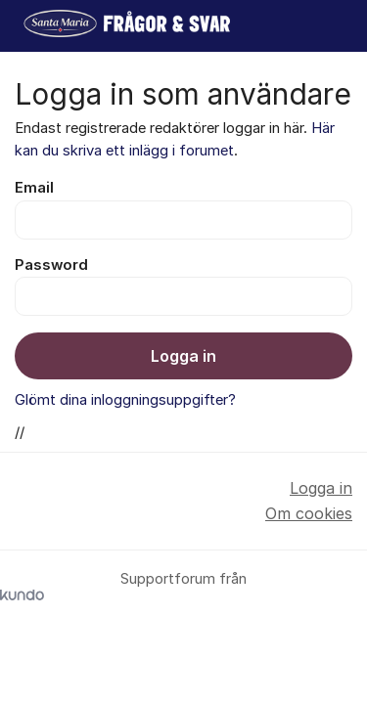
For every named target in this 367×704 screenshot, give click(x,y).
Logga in (183, 356)
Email (34, 188)
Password (51, 265)
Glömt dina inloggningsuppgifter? (125, 400)
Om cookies (308, 513)
